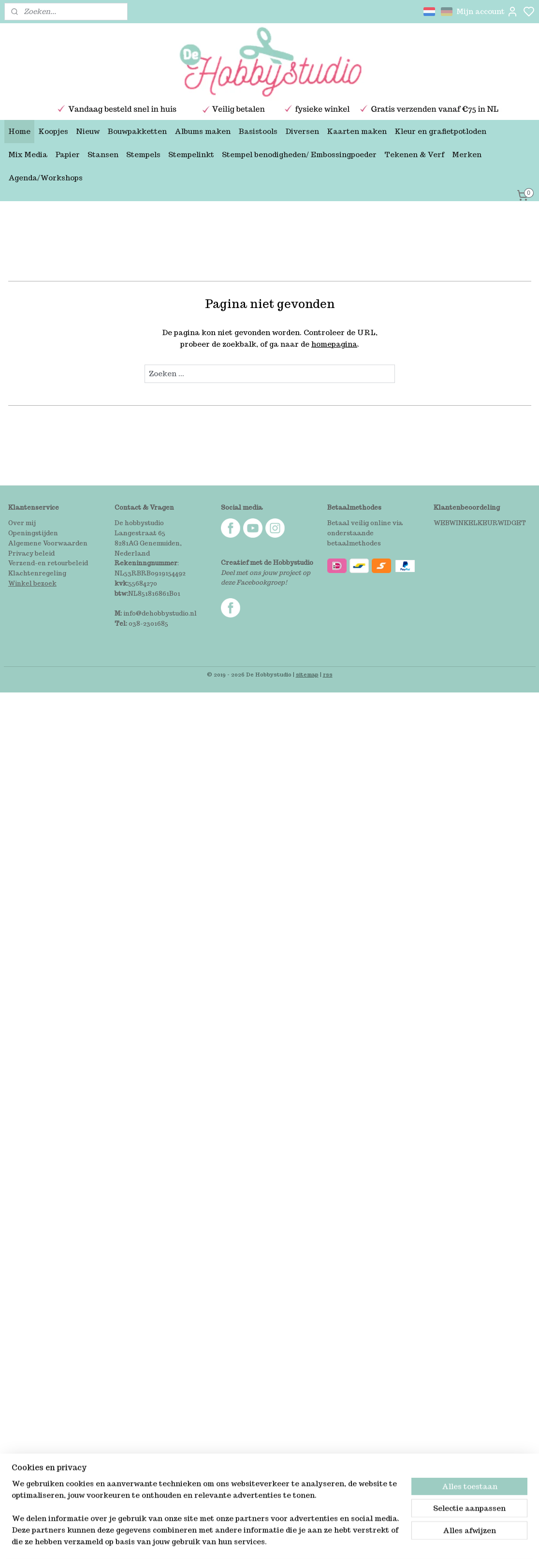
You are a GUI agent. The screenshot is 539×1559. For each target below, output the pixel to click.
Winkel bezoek (32, 583)
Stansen (102, 154)
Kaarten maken (357, 131)
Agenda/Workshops (45, 177)
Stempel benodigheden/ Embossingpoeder (299, 154)
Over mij (22, 523)
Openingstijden (33, 533)
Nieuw (88, 131)
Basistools (257, 131)
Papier (67, 154)
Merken (466, 154)
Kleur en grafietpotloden (440, 131)
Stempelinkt (191, 154)
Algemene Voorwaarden (47, 543)
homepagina (334, 344)
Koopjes (53, 131)
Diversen (302, 131)
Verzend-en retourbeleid (48, 563)
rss (328, 674)
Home (19, 131)
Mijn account (487, 11)
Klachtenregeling (37, 573)
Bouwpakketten (137, 131)
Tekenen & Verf (414, 154)
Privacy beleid (31, 553)
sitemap (307, 674)
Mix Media (27, 154)
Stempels (143, 154)
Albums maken (203, 131)
